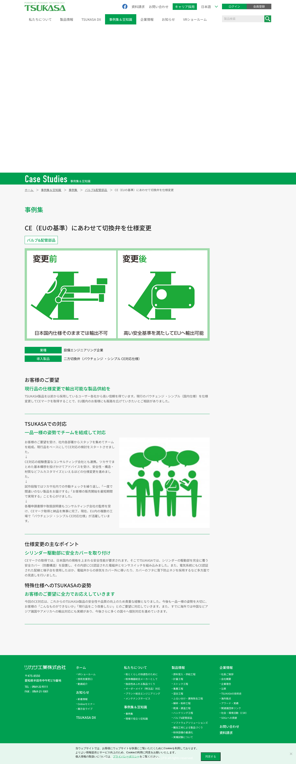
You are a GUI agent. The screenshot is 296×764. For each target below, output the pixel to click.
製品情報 (66, 19)
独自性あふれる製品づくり (140, 684)
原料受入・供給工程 (235, 210)
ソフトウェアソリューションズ (190, 722)
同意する (210, 756)
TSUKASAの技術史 (231, 693)
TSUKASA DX (91, 19)
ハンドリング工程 (233, 279)
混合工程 (228, 244)
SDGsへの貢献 (229, 717)
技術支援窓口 (85, 679)
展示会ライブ (85, 708)
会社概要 (226, 679)
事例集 (129, 713)
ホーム (81, 667)
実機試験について (183, 737)
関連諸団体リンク (231, 708)
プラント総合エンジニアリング (143, 693)
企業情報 (147, 19)
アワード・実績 (229, 703)
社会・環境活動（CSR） (234, 712)
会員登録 (259, 6)
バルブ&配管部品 (41, 240)
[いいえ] (291, 754)
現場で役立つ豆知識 (137, 718)
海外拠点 (226, 698)
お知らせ (168, 19)
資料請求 (138, 6)
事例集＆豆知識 (120, 19)
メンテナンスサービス (138, 698)
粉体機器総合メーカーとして (142, 679)
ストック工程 (230, 227)
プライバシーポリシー (126, 756)
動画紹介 (83, 684)
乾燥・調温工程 (232, 270)
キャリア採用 (185, 6)
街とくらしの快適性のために (142, 674)
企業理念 (226, 684)
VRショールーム (195, 19)
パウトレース (230, 287)
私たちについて (40, 19)
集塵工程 (228, 236)
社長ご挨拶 (227, 674)
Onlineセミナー (86, 704)
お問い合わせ (159, 6)
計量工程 (228, 218)
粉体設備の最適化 (183, 732)
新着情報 (83, 699)
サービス (228, 305)
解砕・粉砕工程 (232, 262)
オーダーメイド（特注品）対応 (143, 688)
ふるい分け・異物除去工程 (239, 253)
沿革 (223, 688)
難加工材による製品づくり (188, 727)
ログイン (234, 6)
